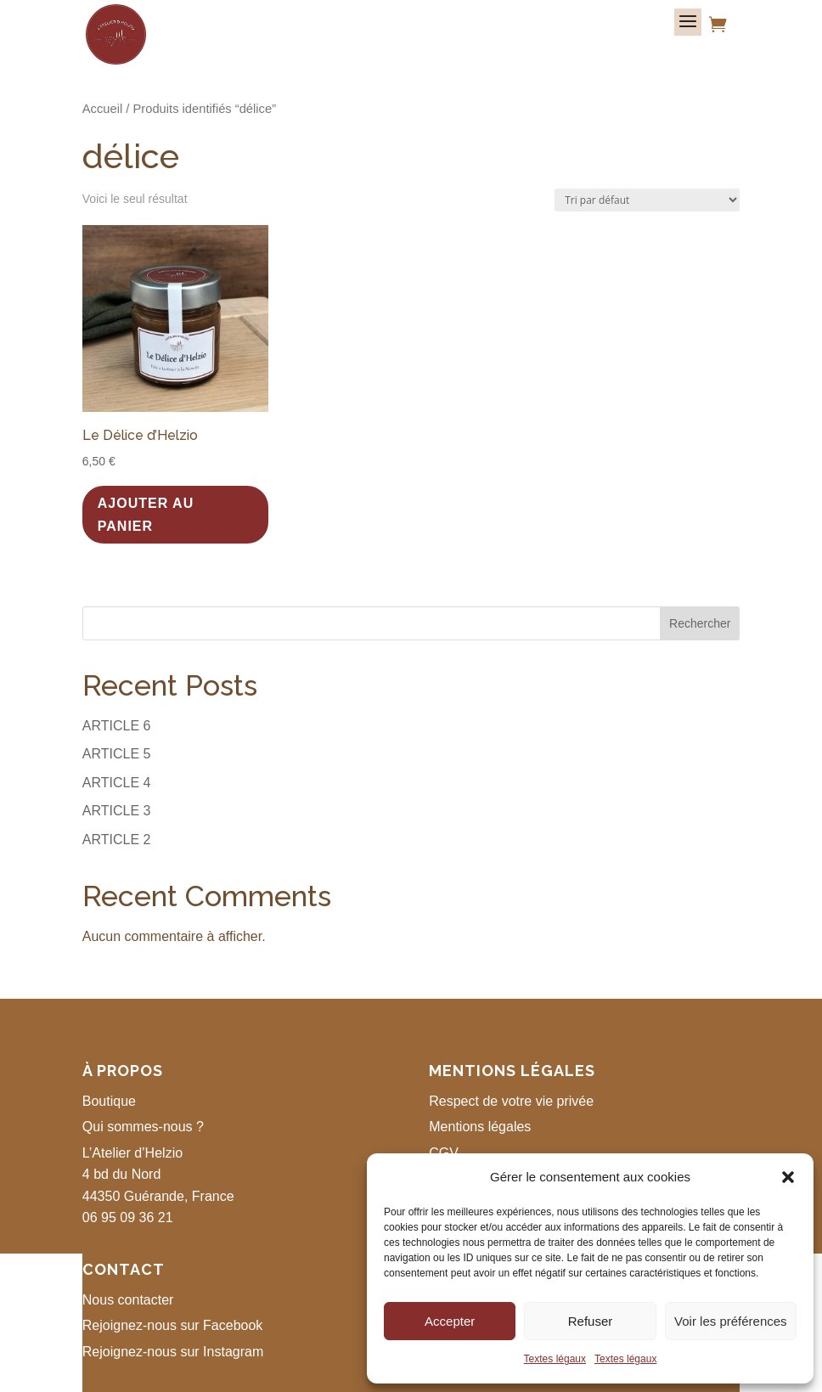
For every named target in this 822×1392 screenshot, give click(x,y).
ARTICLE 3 (116, 810)
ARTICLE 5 (116, 754)
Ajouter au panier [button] (146, 514)
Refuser (590, 1321)
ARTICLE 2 (116, 839)
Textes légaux (555, 1359)
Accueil (102, 109)
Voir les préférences (730, 1321)
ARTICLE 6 (116, 726)
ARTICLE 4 (116, 782)
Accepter (450, 1321)
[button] (788, 1177)
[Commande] (647, 200)
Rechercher (699, 623)
